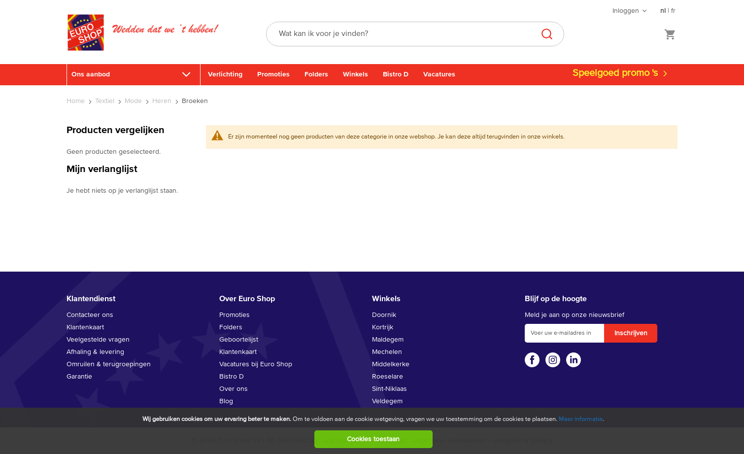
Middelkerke (390, 364)
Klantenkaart (85, 327)
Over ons (233, 388)
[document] (373, 431)
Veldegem (387, 401)
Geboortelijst (238, 339)
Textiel (105, 101)
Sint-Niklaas (389, 388)
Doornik (384, 315)
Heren (162, 101)
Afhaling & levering (95, 352)
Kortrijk (382, 327)
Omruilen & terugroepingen (109, 364)
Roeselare (387, 376)
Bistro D (395, 74)
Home (77, 101)
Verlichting (225, 74)
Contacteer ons (90, 315)
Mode (134, 101)
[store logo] (86, 43)
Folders (316, 74)
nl (663, 10)
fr (673, 10)
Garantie (79, 376)
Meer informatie (581, 419)
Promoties (273, 74)
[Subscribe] (630, 333)
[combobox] (415, 34)
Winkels (355, 74)
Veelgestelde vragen (98, 339)
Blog (226, 401)
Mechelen (387, 352)
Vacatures (439, 74)
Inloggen (625, 10)
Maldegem (388, 339)
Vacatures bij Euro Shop (255, 364)
